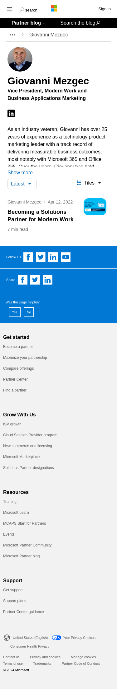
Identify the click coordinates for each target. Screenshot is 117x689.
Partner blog (26, 23)
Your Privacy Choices (79, 638)
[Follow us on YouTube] (66, 257)
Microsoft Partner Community (27, 545)
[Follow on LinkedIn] (11, 114)
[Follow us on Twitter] (41, 257)
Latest (18, 183)
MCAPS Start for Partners (24, 523)
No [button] (29, 312)
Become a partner (18, 346)
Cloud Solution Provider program (30, 435)
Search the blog (77, 23)
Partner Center (15, 379)
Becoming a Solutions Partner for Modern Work (40, 216)
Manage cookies (83, 657)
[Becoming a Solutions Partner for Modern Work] (95, 207)
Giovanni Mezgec (24, 201)
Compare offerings (18, 368)
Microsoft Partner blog (21, 556)
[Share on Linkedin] (48, 280)
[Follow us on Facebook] (28, 257)
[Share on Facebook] (23, 280)
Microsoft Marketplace (21, 457)
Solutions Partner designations (28, 468)
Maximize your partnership (25, 357)
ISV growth (12, 424)
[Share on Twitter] (35, 280)
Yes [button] (14, 312)
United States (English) (30, 638)
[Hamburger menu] (9, 9)
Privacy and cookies (45, 657)
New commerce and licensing (27, 446)
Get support (13, 590)
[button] (28, 9)
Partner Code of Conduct (81, 663)
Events (9, 534)
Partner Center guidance (23, 612)
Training (10, 501)
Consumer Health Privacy (29, 646)
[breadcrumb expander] (12, 35)
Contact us (11, 657)
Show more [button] (20, 172)
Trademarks (42, 663)
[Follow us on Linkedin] (53, 257)
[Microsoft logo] (58, 8)
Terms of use (13, 663)
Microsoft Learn (16, 512)
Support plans (14, 601)
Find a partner (15, 390)
